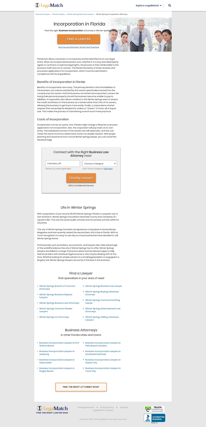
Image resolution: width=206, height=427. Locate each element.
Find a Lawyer (78, 39)
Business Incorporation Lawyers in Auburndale (57, 361)
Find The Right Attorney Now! (81, 387)
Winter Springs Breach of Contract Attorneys (57, 287)
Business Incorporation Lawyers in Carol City (103, 370)
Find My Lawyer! (81, 178)
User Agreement (86, 407)
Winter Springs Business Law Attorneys (59, 303)
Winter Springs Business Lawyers (80, 14)
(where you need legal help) (58, 168)
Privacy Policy (107, 407)
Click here (108, 168)
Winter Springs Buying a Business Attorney (102, 293)
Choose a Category (93, 163)
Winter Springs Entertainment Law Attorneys (102, 310)
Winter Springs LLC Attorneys (54, 317)
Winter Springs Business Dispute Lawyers (55, 296)
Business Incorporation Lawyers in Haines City (103, 361)
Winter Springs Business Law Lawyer (103, 286)
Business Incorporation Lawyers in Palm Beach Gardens (103, 344)
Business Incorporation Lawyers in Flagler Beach (57, 370)
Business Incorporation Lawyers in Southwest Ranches (103, 353)
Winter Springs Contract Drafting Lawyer (102, 301)
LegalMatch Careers (103, 410)
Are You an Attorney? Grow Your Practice (78, 47)
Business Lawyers (43, 14)
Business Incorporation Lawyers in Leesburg (57, 353)
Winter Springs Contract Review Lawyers (55, 310)
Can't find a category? (98, 168)
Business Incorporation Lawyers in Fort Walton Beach (59, 344)
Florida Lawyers (58, 14)
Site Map (124, 407)
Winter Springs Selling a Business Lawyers (102, 318)
